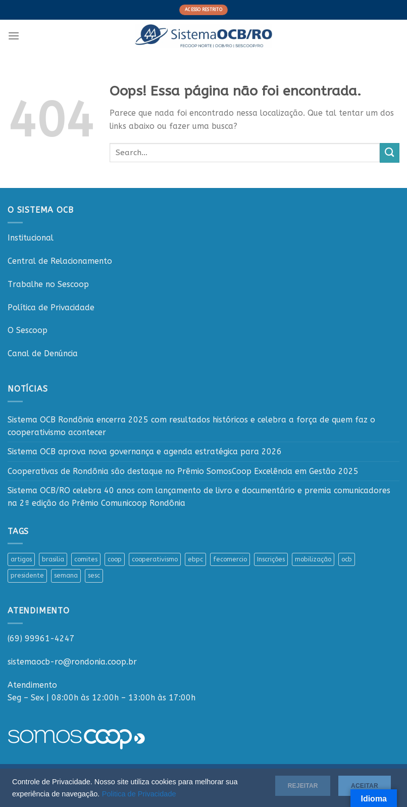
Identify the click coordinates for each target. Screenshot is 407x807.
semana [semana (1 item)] (66, 575)
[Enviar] (389, 153)
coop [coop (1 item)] (115, 559)
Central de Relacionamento (60, 261)
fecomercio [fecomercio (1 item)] (230, 559)
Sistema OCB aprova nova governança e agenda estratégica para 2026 (145, 451)
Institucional (31, 238)
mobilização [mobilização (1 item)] (313, 559)
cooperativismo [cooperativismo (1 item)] (155, 559)
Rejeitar (285, 783)
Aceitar (357, 783)
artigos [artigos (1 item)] (21, 559)
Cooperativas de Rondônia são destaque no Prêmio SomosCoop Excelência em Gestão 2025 (183, 471)
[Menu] (14, 36)
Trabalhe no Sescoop (48, 284)
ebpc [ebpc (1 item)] (195, 559)
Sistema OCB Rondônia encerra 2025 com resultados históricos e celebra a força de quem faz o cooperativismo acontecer (191, 426)
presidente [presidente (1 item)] (27, 575)
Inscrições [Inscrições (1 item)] (271, 559)
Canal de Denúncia (43, 353)
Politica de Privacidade (153, 793)
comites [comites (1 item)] (85, 559)
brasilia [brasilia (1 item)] (53, 559)
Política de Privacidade (51, 307)
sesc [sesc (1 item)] (94, 575)
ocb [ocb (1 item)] (346, 559)
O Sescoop (27, 330)
